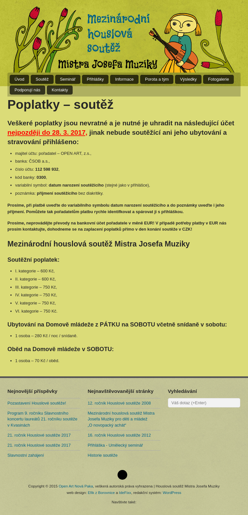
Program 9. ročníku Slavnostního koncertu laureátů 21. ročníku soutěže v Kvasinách (42, 419)
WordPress (172, 492)
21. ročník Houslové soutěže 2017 (39, 435)
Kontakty (60, 89)
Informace (124, 79)
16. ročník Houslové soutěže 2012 (119, 435)
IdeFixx (125, 492)
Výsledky (188, 79)
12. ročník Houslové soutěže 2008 (119, 403)
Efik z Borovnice (101, 492)
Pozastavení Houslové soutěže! (36, 403)
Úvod (19, 79)
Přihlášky (95, 79)
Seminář (68, 79)
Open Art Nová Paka (76, 486)
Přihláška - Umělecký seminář (115, 445)
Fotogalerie (218, 79)
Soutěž (42, 79)
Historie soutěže (103, 455)
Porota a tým (157, 79)
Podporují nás (27, 89)
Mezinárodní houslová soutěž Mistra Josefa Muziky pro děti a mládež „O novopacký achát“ (121, 419)
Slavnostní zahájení (25, 455)
